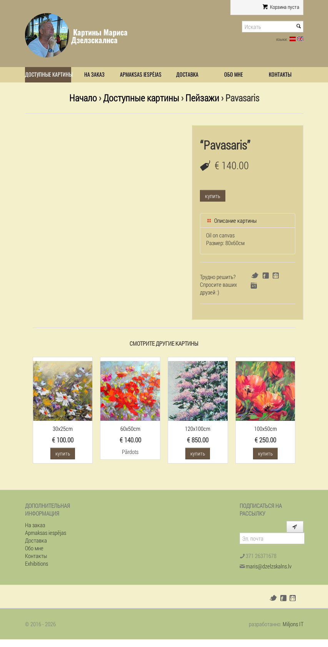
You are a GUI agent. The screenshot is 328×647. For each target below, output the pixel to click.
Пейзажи (202, 97)
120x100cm (197, 428)
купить (212, 196)
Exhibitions (36, 563)
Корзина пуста (280, 6)
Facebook (266, 275)
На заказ (94, 74)
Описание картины (231, 220)
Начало (83, 97)
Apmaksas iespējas (141, 74)
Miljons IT (293, 624)
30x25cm (63, 428)
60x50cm (130, 428)
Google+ (254, 285)
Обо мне (233, 74)
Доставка (187, 74)
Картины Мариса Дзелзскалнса (99, 36)
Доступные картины (48, 74)
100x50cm (265, 428)
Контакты (280, 74)
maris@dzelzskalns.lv (268, 566)
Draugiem (276, 275)
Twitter (255, 275)
